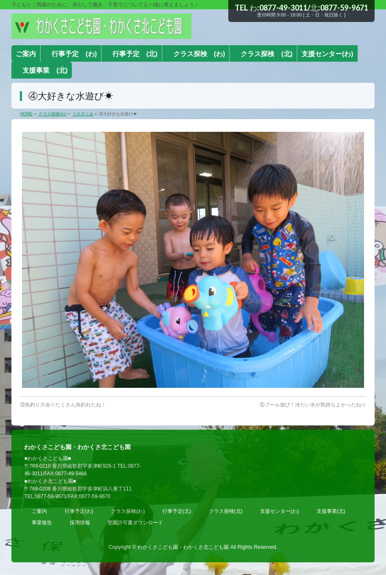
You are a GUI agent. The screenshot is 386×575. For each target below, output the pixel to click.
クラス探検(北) (226, 511)
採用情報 (80, 523)
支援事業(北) (331, 511)
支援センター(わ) (279, 511)
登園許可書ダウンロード (135, 523)
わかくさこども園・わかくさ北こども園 (183, 547)
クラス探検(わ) (128, 511)
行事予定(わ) (79, 511)
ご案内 (39, 511)
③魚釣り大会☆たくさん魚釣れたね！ (63, 405)
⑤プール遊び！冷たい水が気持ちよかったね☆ (313, 405)
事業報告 (42, 523)
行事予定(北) (176, 511)
